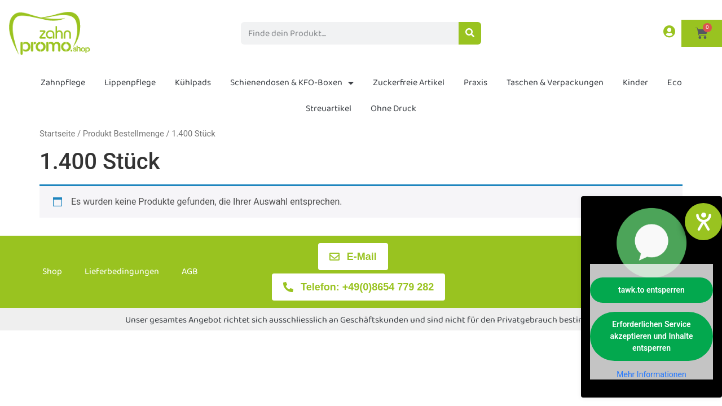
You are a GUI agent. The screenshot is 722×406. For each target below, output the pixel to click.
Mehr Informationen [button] (651, 374)
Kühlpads (193, 83)
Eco (674, 83)
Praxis (475, 83)
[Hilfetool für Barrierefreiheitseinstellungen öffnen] (703, 221)
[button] (25, 381)
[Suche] (470, 33)
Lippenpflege (130, 83)
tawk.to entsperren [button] (651, 289)
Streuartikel (328, 109)
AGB (190, 271)
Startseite (57, 134)
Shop (52, 271)
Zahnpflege (63, 83)
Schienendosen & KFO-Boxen (292, 83)
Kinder (635, 83)
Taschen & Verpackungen (555, 83)
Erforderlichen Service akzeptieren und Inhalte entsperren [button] (651, 336)
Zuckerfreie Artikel (408, 83)
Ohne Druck (393, 109)
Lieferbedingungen (122, 271)
